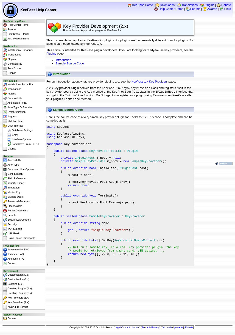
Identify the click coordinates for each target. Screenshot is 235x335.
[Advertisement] (120, 309)
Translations (187, 5)
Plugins (207, 5)
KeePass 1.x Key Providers (149, 81)
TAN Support (12, 229)
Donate (224, 5)
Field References (15, 178)
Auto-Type (11, 165)
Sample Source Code (70, 63)
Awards (210, 9)
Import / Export (13, 183)
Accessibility (12, 160)
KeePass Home (140, 5)
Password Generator (17, 201)
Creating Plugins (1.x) (17, 289)
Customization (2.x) (16, 279)
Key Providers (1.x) (16, 298)
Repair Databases (15, 211)
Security (10, 224)
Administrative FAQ (16, 250)
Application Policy (15, 103)
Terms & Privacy (150, 327)
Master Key (11, 192)
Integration (11, 188)
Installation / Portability (18, 50)
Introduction (63, 60)
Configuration (13, 174)
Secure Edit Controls (17, 220)
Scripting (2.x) (13, 284)
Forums (193, 9)
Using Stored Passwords (19, 238)
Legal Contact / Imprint (127, 327)
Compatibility (12, 64)
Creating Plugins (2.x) (17, 293)
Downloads (165, 5)
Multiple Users (13, 197)
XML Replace (13, 121)
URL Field (11, 233)
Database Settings (18, 130)
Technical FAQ (13, 254)
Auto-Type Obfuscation (18, 107)
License (9, 73)
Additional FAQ (13, 259)
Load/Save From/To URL (21, 144)
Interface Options (17, 139)
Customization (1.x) (16, 275)
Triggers (10, 117)
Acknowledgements (16, 39)
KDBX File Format (15, 307)
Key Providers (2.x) (16, 302)
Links (225, 9)
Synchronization (14, 112)
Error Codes (12, 68)
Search (9, 215)
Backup (9, 263)
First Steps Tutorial (16, 34)
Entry (10, 135)
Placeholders (12, 206)
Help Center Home (168, 9)
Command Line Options (18, 169)
